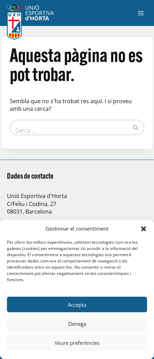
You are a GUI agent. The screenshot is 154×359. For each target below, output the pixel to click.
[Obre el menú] (140, 13)
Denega (77, 323)
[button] (143, 228)
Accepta (77, 304)
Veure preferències (77, 342)
